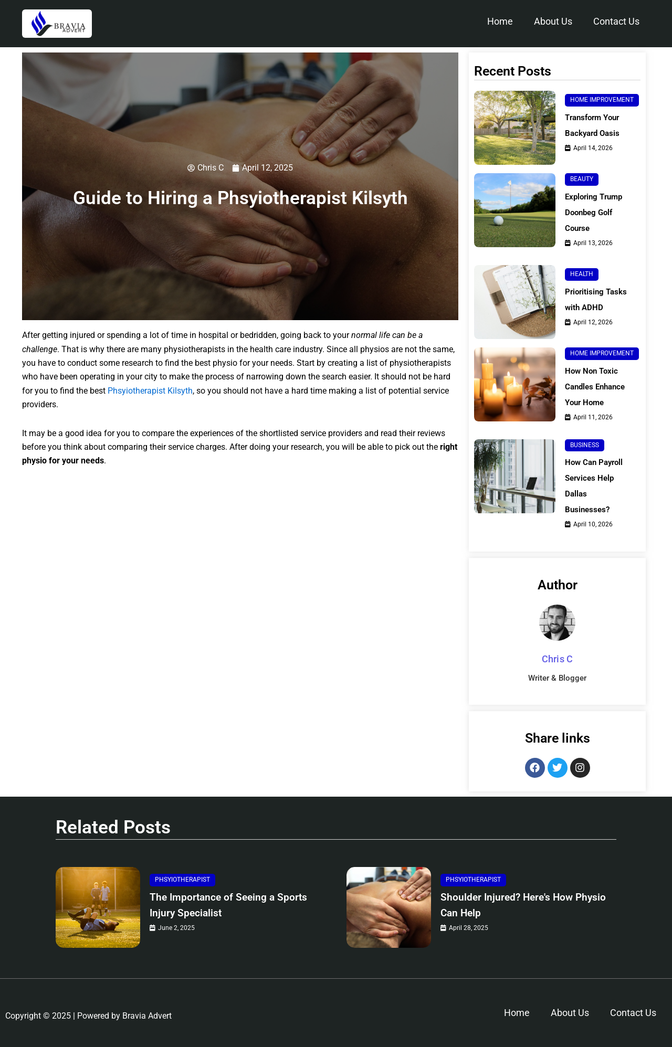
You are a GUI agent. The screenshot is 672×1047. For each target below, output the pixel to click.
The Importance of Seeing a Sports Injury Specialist (220, 905)
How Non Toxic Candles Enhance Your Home (597, 386)
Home (500, 21)
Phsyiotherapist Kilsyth (150, 391)
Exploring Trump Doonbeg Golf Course (596, 212)
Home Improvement (602, 99)
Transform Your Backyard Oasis (594, 125)
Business (584, 445)
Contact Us (616, 21)
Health (581, 274)
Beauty (581, 179)
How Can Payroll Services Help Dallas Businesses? (596, 485)
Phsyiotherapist (182, 879)
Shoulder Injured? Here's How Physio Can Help (515, 905)
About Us (553, 21)
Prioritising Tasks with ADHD (597, 299)
